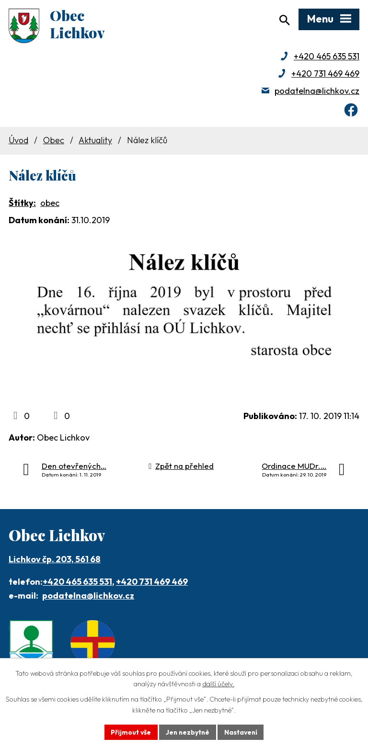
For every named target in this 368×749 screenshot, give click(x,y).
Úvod (18, 142)
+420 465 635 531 (326, 57)
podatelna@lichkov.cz (317, 92)
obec (49, 204)
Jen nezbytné (187, 731)
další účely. (218, 684)
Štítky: (22, 204)
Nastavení (242, 731)
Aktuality (95, 142)
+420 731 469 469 (325, 74)
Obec (53, 142)
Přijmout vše (129, 731)
